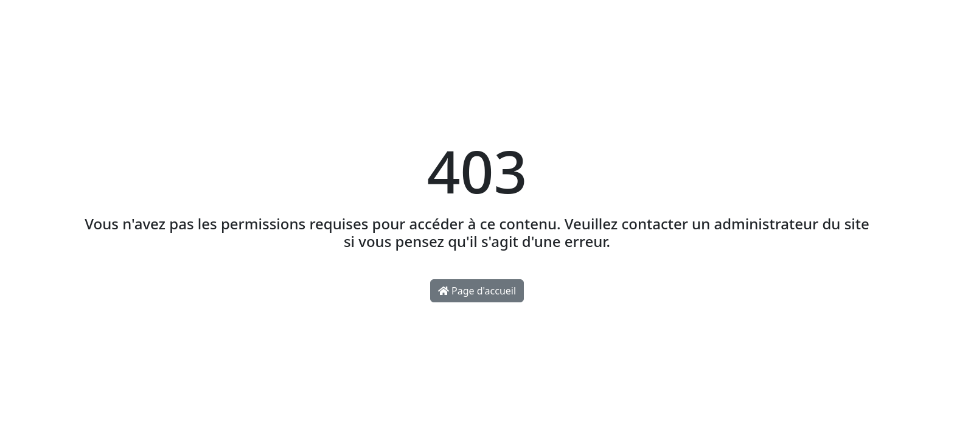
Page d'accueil (477, 290)
